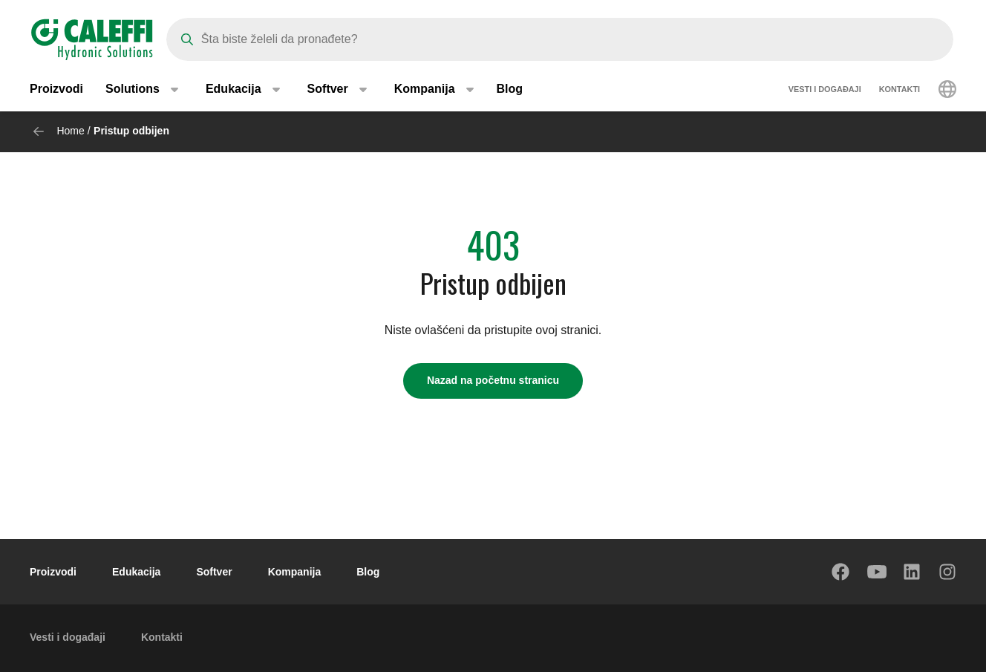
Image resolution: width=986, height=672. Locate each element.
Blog (510, 88)
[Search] (559, 39)
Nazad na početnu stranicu (493, 380)
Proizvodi (56, 88)
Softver (214, 572)
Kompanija (294, 572)
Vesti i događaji (825, 89)
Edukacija (136, 572)
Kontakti (899, 89)
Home (70, 131)
